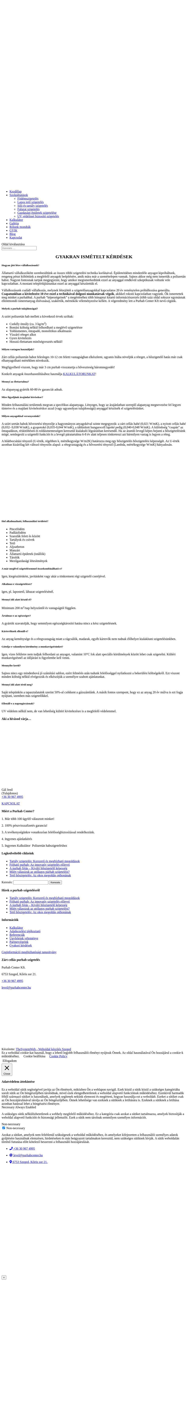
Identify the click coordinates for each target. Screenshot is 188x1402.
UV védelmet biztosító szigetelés (38, 216)
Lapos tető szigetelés (30, 202)
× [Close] (4, 1277)
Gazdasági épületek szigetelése (36, 212)
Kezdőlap (15, 191)
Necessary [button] (8, 1107)
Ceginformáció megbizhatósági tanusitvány (29, 952)
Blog (12, 234)
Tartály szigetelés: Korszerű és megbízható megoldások (44, 861)
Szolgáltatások (18, 195)
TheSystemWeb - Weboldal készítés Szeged (43, 1049)
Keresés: (7, 882)
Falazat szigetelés (28, 209)
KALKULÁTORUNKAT (79, 374)
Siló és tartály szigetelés (32, 205)
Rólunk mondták (20, 227)
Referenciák (17, 934)
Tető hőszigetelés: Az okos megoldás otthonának (40, 875)
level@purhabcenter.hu (16, 987)
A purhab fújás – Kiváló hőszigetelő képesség (38, 868)
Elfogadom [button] (10, 1060)
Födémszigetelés (28, 198)
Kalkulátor (16, 219)
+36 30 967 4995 (12, 796)
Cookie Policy (58, 1056)
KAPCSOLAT (11, 803)
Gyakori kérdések (20, 945)
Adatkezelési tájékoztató (24, 931)
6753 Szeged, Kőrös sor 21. (28, 1162)
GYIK (13, 230)
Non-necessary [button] (11, 1124)
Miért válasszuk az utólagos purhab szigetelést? (39, 871)
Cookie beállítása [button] (34, 1056)
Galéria (14, 223)
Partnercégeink (18, 942)
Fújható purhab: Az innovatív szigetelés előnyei (39, 864)
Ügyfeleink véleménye (23, 938)
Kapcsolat (15, 237)
